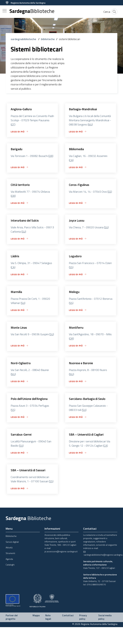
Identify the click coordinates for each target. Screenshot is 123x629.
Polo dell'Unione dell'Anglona (30, 400)
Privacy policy (83, 619)
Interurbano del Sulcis (25, 221)
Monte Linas (19, 328)
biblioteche (48, 39)
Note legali (48, 619)
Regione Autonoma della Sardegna (28, 2)
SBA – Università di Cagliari (87, 436)
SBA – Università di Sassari (29, 472)
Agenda (9, 560)
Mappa (36, 617)
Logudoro (75, 256)
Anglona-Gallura (22, 109)
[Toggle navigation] (4, 10)
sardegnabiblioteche (24, 39)
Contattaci (68, 617)
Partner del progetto (12, 619)
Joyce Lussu (77, 221)
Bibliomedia (77, 149)
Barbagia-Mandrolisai (84, 109)
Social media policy (105, 619)
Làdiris (15, 256)
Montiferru (76, 328)
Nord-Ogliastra (21, 364)
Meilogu (74, 292)
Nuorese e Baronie (81, 364)
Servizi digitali (12, 543)
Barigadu (17, 149)
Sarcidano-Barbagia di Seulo (88, 400)
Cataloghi (10, 566)
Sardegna (31, 11)
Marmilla (17, 292)
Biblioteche (11, 538)
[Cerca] (106, 12)
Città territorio (21, 185)
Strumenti (10, 555)
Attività (9, 549)
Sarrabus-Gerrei (21, 436)
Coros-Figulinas (79, 185)
